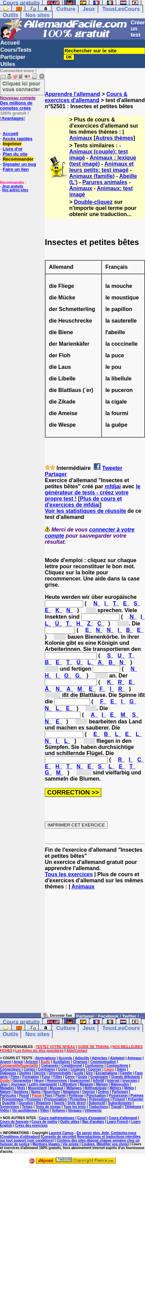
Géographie (22, 1080)
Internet (113, 1080)
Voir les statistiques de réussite (85, 511)
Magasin (86, 1084)
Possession (118, 1095)
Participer (12, 57)
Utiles (7, 64)
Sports (59, 1103)
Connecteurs (10, 1069)
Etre (89, 1073)
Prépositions (99, 1099)
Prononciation (55, 1099)
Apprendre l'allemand (72, 94)
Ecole (79, 1073)
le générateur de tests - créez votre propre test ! (93, 493)
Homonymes (57, 1080)
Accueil (10, 43)
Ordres (103, 1092)
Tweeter (112, 468)
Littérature (68, 1084)
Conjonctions (117, 1065)
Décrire (40, 1073)
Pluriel (60, 1095)
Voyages (74, 1110)
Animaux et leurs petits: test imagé (101, 167)
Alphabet (117, 1058)
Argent (5, 1062)
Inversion (129, 1080)
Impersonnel (80, 1080)
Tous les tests (75, 1107)
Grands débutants (125, 1077)
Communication (103, 1062)
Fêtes (57, 1077)
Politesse (76, 1095)
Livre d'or (13, 148)
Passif (24, 1095)
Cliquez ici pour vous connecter (21, 86)
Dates (121, 1069)
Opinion (88, 1092)
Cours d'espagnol (91, 1118)
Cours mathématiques (56, 1118)
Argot (18, 1062)
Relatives (43, 1103)
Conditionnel (71, 1065)
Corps (63, 1069)
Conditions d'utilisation (20, 1137)
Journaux (18, 1084)
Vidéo (4, 1110)
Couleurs (77, 1069)
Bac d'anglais (93, 1122)
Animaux (80, 138)
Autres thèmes (114, 138)
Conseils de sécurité (58, 1137)
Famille (126, 1073)
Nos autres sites (15, 190)
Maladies (7, 1088)
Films (15, 1077)
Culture (65, 9)
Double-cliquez (93, 202)
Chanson (80, 1062)
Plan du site (15, 154)
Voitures (58, 1110)
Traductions (98, 1107)
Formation (30, 1077)
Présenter (135, 1099)
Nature (5, 1092)
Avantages (12, 118)
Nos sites (37, 15)
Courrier (94, 1069)
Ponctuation (96, 1095)
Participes (120, 1092)
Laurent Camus (61, 1133)
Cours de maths (44, 1122)
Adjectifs (82, 1058)
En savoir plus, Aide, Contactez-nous (107, 1133)
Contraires (46, 1069)
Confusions (94, 1065)
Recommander (18, 159)
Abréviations (45, 1058)
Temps (27, 1107)
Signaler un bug (19, 164)
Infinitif (98, 1080)
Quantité (9, 1103)
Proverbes (78, 1099)
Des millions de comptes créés (18, 103)
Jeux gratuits (12, 186)
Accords (65, 1058)
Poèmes (136, 1095)
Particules (8, 1095)
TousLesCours (121, 9)
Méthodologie (96, 1088)
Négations (71, 1092)
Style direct (77, 1103)
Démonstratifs (60, 1073)
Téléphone (132, 1107)
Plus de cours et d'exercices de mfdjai (83, 502)
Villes (44, 1110)
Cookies (88, 1144)
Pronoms (33, 1099)
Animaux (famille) (91, 176)
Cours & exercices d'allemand (86, 97)
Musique (57, 1088)
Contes (29, 1069)
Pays (48, 1095)
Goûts (83, 1077)
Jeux (89, 9)
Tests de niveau (47, 1107)
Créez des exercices (31, 1125)
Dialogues (8, 1073)
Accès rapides (17, 138)
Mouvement (37, 1088)
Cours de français (14, 1122)
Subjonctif (97, 1103)
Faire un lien (16, 169)
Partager (56, 474)
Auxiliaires (61, 1062)
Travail (116, 1107)
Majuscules (120, 1084)
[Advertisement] (95, 954)
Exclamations (106, 1073)
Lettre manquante (43, 1084)
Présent (118, 1099)
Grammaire (99, 1077)
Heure (39, 1080)
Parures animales (104, 182)
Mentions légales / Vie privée (56, 1144)
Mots (21, 1088)
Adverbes (100, 1058)
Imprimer (12, 143)
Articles (31, 1062)
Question (26, 1103)
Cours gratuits (21, 1022)
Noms (36, 1092)
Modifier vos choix (113, 1144)
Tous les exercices (69, 874)
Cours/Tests (15, 50)
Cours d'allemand (123, 1118)
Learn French (117, 1122)
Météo (129, 1088)
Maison (102, 1084)
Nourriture (51, 1092)
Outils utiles (69, 1122)
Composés (49, 1065)
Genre (70, 1077)
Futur (46, 1077)
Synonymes (9, 1107)
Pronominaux (13, 1099)
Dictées (25, 1073)
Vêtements (93, 1110)
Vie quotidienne (24, 1110)
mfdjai (113, 486)
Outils (10, 15)
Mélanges (74, 1088)
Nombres (21, 1092)
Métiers (115, 1088)
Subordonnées (120, 1103)
